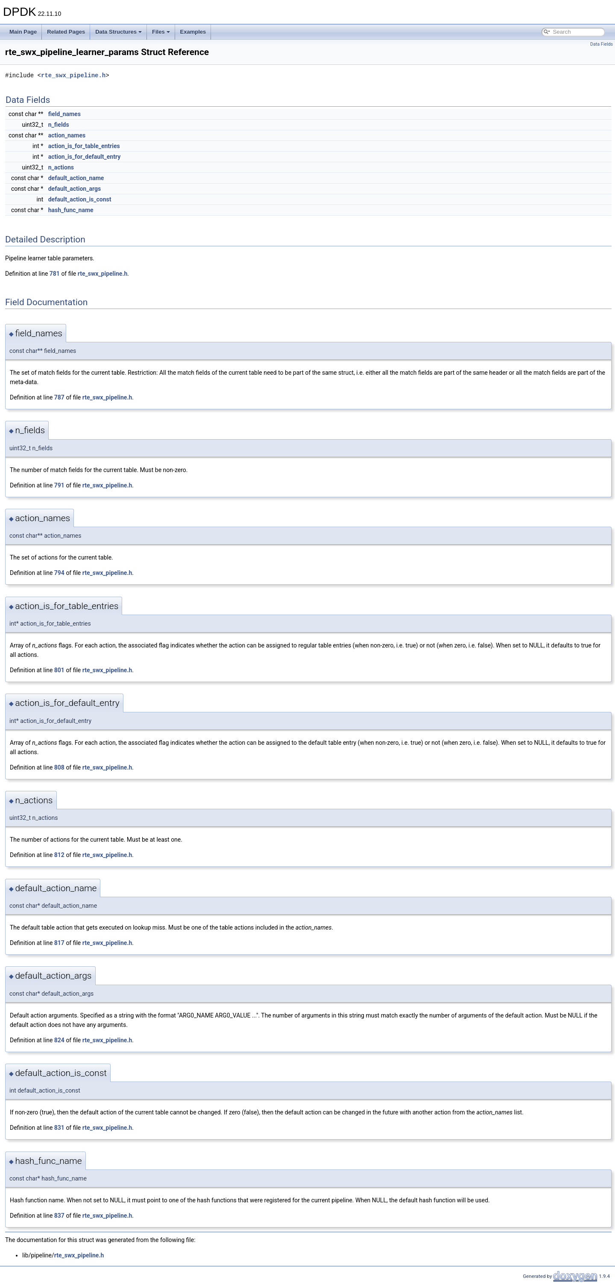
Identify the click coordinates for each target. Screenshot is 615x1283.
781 (55, 273)
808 (59, 767)
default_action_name (76, 178)
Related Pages (66, 32)
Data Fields (601, 44)
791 (59, 485)
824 (59, 1040)
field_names (64, 114)
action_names (66, 135)
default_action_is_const (79, 199)
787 (59, 397)
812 (59, 854)
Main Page (23, 32)
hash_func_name (71, 210)
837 (59, 1215)
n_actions (61, 167)
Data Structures (118, 32)
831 (59, 1127)
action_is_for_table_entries (84, 146)
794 (59, 572)
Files (161, 32)
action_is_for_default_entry (84, 156)
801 (59, 670)
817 (59, 942)
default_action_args (74, 188)
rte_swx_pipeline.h (73, 75)
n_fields (58, 124)
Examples (193, 32)
